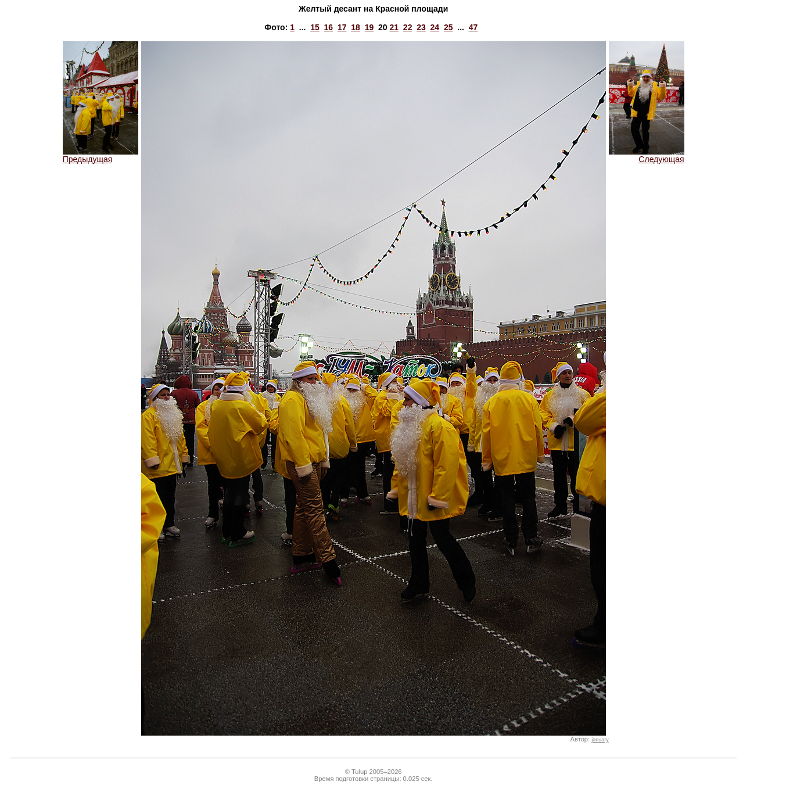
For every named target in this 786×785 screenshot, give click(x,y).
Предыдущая (100, 155)
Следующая (646, 155)
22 (407, 27)
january (599, 740)
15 (315, 27)
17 (342, 27)
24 (435, 27)
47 (473, 27)
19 (369, 27)
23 (421, 27)
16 (328, 27)
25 (448, 27)
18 (355, 27)
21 (394, 27)
